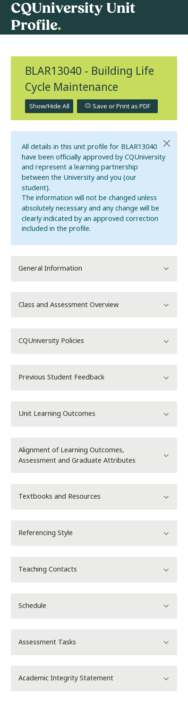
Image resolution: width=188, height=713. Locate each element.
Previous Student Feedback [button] (94, 377)
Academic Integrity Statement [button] (94, 678)
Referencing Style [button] (94, 533)
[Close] (166, 143)
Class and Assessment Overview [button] (94, 305)
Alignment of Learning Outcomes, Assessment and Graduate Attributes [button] (94, 455)
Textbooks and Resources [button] (94, 497)
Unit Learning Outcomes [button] (94, 414)
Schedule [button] (94, 606)
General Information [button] (94, 268)
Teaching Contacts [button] (94, 569)
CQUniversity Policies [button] (94, 341)
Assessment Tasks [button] (94, 642)
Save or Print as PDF (117, 106)
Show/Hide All (49, 106)
